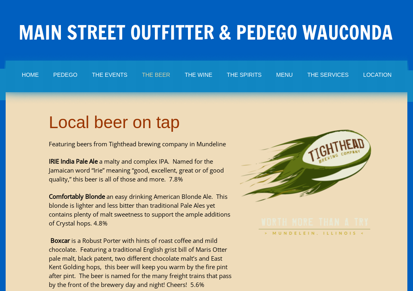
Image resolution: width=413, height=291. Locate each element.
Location (377, 75)
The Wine (198, 75)
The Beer (156, 75)
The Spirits (244, 75)
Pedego (65, 75)
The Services (327, 75)
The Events (109, 75)
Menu (284, 75)
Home (30, 75)
